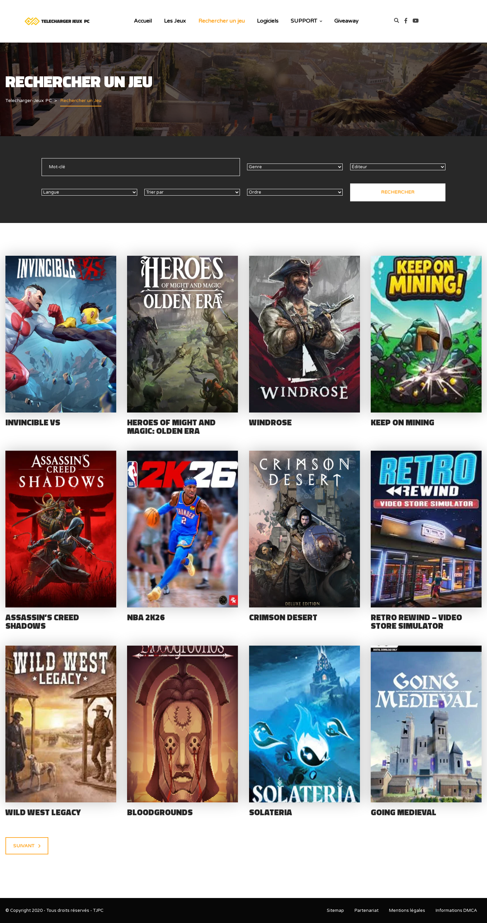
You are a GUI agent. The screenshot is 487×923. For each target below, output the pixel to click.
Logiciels (267, 21)
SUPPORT (306, 21)
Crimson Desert (283, 617)
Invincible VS (32, 422)
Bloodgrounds (160, 812)
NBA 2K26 (146, 617)
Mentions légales (407, 910)
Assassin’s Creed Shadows (42, 621)
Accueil (143, 21)
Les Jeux (175, 21)
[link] (409, 21)
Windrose (270, 422)
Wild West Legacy (43, 812)
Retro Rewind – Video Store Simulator (416, 621)
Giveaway (346, 21)
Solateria (270, 812)
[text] (141, 167)
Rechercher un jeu (221, 21)
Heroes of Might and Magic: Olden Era (171, 426)
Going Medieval (403, 812)
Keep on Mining (402, 422)
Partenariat (367, 910)
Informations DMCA (456, 910)
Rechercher (397, 192)
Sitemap (335, 910)
